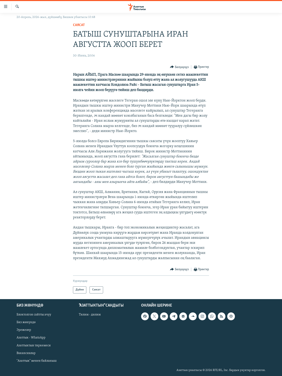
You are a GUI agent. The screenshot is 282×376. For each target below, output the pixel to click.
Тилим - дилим (90, 314)
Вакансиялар (26, 353)
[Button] (179, 67)
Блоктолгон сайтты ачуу (34, 314)
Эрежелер (24, 330)
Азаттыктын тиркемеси (34, 345)
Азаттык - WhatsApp (31, 337)
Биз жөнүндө (26, 322)
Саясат (79, 25)
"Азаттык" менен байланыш (37, 360)
